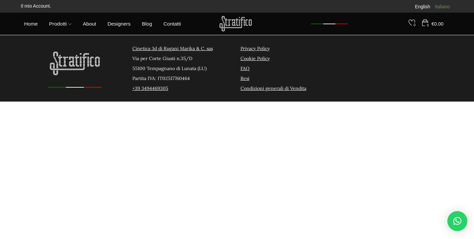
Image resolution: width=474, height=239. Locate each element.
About (89, 24)
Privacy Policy (255, 48)
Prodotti (60, 24)
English (422, 6)
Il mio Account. (36, 6)
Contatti (172, 24)
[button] (457, 221)
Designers (118, 24)
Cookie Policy (255, 58)
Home (31, 24)
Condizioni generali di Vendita (273, 88)
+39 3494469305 (150, 88)
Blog (147, 24)
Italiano (442, 6)
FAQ (244, 68)
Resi (244, 78)
